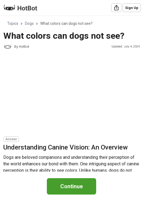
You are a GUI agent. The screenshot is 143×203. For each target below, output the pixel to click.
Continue (71, 186)
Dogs (29, 23)
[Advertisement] (73, 93)
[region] (71, 94)
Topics (12, 23)
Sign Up (131, 8)
